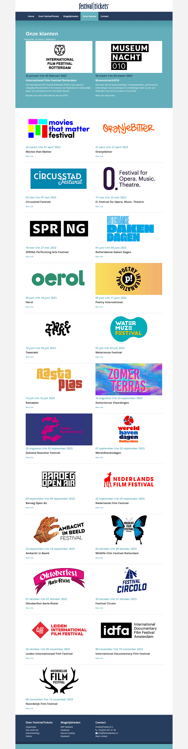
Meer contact (101, 736)
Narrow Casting (68, 733)
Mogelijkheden (70, 16)
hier (113, 95)
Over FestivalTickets (48, 16)
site (57, 95)
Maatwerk (65, 736)
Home (31, 16)
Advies (29, 736)
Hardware (65, 730)
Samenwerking (32, 733)
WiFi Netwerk (67, 727)
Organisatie (31, 727)
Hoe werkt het (32, 730)
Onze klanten (89, 16)
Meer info (29, 156)
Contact (105, 16)
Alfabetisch (51, 39)
